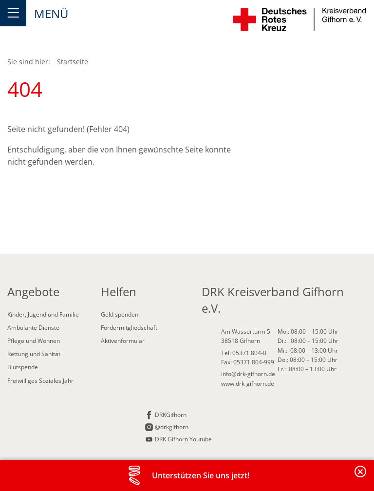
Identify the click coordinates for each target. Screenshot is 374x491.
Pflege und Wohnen (33, 341)
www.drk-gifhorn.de (247, 383)
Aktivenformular (123, 341)
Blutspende (22, 367)
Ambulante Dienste (33, 327)
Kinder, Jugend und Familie (43, 314)
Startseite (72, 61)
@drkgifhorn (171, 427)
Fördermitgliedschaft (129, 327)
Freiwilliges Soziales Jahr (40, 381)
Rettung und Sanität (33, 354)
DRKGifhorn (171, 415)
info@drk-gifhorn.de (248, 374)
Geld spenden (119, 314)
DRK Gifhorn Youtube (183, 439)
